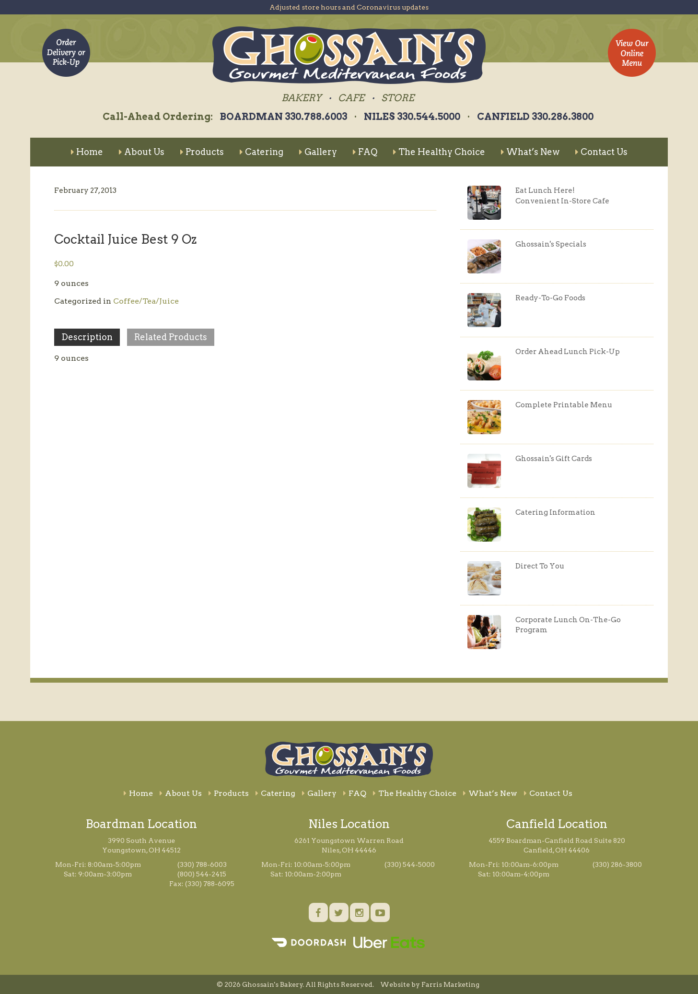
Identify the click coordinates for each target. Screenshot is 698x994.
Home (87, 152)
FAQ (365, 152)
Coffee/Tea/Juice (146, 301)
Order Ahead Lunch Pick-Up (567, 351)
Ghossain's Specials (550, 244)
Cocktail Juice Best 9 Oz (125, 239)
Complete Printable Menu (563, 405)
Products (202, 152)
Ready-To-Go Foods (550, 298)
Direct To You (539, 566)
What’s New (530, 152)
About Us (141, 152)
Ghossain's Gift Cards (553, 458)
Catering (261, 152)
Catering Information (555, 512)
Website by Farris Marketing (429, 984)
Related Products (170, 337)
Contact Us (601, 152)
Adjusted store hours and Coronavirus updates (349, 7)
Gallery (318, 152)
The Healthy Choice (439, 152)
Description (87, 337)
